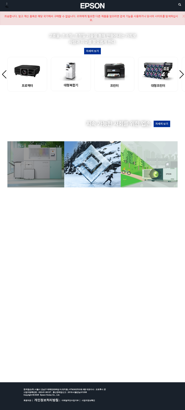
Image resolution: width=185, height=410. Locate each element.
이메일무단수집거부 (70, 400)
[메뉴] (7, 5)
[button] (83, 102)
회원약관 (27, 400)
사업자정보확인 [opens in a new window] (88, 400)
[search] (179, 5)
